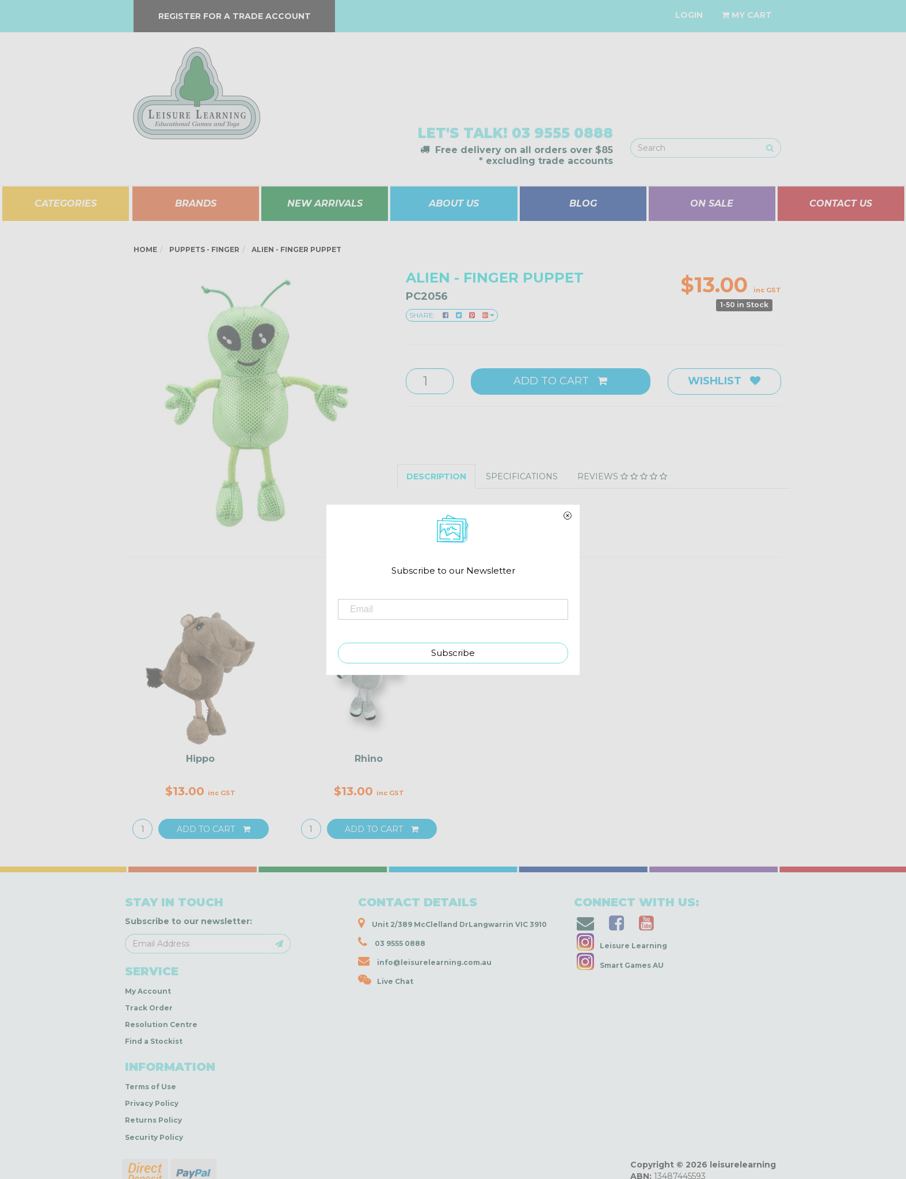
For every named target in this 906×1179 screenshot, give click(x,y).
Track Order (149, 1008)
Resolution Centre (161, 1024)
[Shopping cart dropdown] (747, 15)
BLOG (583, 203)
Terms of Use (150, 1086)
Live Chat (385, 980)
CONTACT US (840, 203)
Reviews (622, 476)
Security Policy (154, 1137)
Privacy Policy (151, 1103)
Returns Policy (153, 1120)
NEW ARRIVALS (325, 203)
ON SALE (711, 203)
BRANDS (195, 203)
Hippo (200, 758)
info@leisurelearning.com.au (425, 961)
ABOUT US (454, 203)
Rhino (369, 758)
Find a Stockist (153, 1041)
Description (436, 476)
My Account (148, 991)
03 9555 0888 (562, 133)
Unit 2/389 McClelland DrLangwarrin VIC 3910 (452, 923)
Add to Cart (560, 381)
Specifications (522, 476)
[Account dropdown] (689, 15)
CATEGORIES (66, 203)
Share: (451, 315)
